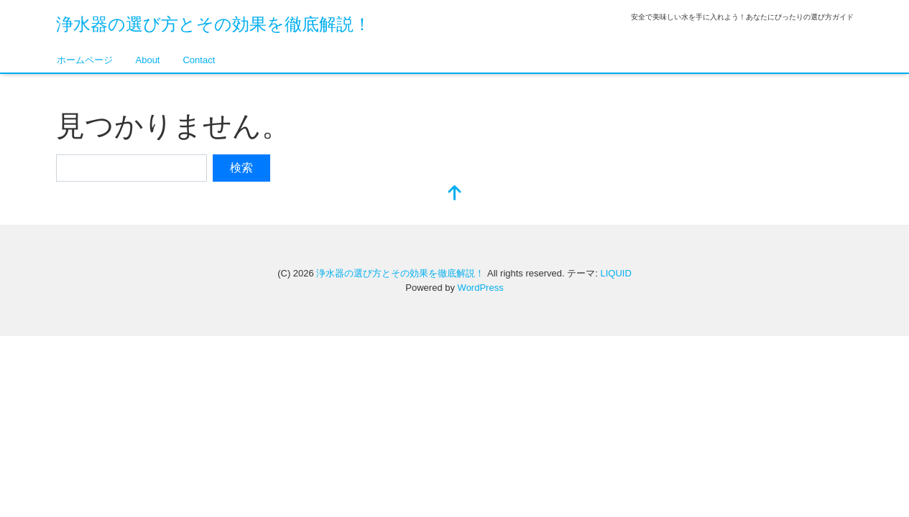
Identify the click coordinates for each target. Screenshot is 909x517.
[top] (454, 194)
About (148, 60)
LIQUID (615, 273)
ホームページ (85, 60)
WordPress (481, 287)
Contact (199, 60)
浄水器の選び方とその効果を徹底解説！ (213, 24)
